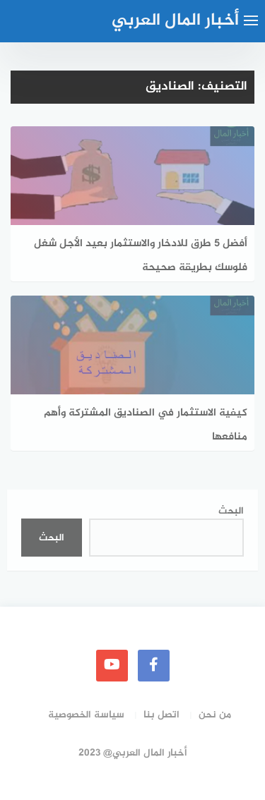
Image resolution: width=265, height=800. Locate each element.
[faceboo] (154, 665)
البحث (231, 511)
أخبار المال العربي (175, 21)
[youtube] (112, 665)
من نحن (215, 715)
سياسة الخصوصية (86, 715)
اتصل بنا (161, 715)
